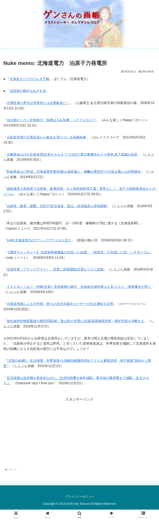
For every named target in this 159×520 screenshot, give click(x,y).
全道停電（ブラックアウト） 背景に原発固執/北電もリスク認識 (55, 269)
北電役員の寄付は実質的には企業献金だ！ (38, 103)
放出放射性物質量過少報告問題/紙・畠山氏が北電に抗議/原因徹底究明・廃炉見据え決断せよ (75, 321)
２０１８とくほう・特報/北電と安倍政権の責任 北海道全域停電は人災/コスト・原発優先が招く (79, 286)
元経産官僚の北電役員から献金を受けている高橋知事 (46, 137)
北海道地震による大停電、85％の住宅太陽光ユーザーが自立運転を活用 (60, 304)
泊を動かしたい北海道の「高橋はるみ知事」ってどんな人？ (51, 120)
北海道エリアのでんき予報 (29, 79)
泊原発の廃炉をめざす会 (28, 91)
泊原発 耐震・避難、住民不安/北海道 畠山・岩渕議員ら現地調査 (57, 206)
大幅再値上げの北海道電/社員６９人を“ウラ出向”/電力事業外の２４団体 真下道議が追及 (72, 154)
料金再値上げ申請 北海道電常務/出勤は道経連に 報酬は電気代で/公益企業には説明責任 (74, 171)
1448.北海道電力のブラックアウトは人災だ (39, 240)
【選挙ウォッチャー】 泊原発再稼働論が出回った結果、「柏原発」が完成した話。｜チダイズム (78, 252)
